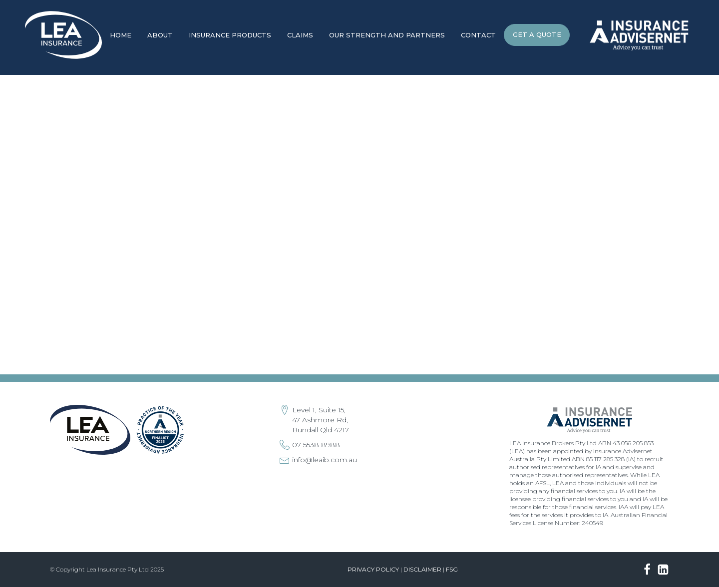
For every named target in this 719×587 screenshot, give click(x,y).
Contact (478, 35)
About (160, 35)
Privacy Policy (373, 569)
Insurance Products (230, 35)
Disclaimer (422, 569)
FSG (452, 569)
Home (120, 35)
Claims (300, 35)
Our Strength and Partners (387, 35)
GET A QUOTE (537, 34)
